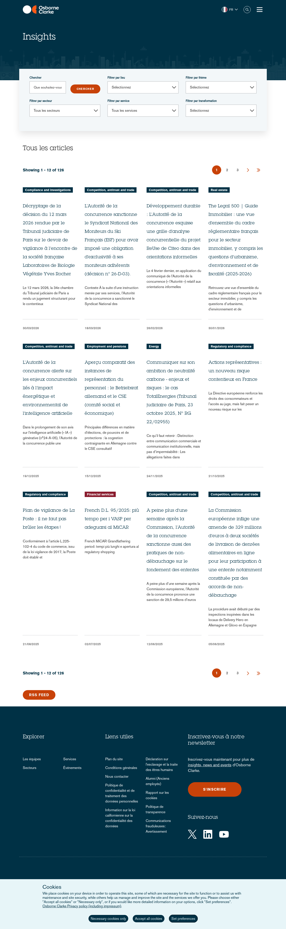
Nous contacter (116, 776)
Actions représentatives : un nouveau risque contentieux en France (235, 371)
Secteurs (29, 768)
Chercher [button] (247, 9)
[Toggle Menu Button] (259, 9)
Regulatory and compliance (231, 346)
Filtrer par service (118, 101)
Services (69, 759)
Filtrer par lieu (116, 77)
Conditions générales (121, 768)
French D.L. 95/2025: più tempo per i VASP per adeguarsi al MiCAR (112, 519)
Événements (72, 768)
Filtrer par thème (196, 77)
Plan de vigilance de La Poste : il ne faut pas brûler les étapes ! (49, 519)
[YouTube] (224, 834)
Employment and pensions (106, 346)
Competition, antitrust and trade (110, 190)
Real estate (219, 190)
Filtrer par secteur (40, 101)
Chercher (35, 77)
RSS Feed (39, 695)
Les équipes (32, 759)
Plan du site (114, 759)
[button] (230, 10)
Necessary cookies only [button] (108, 918)
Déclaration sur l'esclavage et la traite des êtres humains (162, 764)
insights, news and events (209, 765)
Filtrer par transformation (201, 101)
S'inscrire (214, 789)
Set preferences (183, 918)
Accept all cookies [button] (148, 918)
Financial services (100, 494)
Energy (154, 346)
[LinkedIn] (207, 834)
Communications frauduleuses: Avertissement (158, 826)
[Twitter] (192, 834)
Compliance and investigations (48, 190)
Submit (85, 88)
